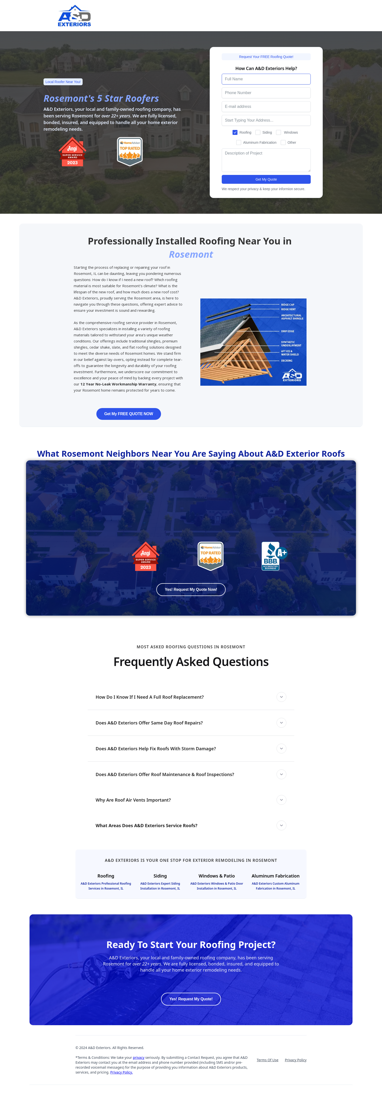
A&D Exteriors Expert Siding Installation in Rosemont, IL (160, 886)
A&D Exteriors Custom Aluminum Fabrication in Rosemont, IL (275, 886)
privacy (138, 1057)
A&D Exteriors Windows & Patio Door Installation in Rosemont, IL (216, 886)
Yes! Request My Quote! (191, 999)
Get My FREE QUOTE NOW (128, 414)
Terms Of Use (267, 1060)
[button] (191, 697)
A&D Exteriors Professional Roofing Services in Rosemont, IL (106, 886)
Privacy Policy (296, 1060)
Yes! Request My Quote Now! (191, 589)
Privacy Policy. (121, 1072)
